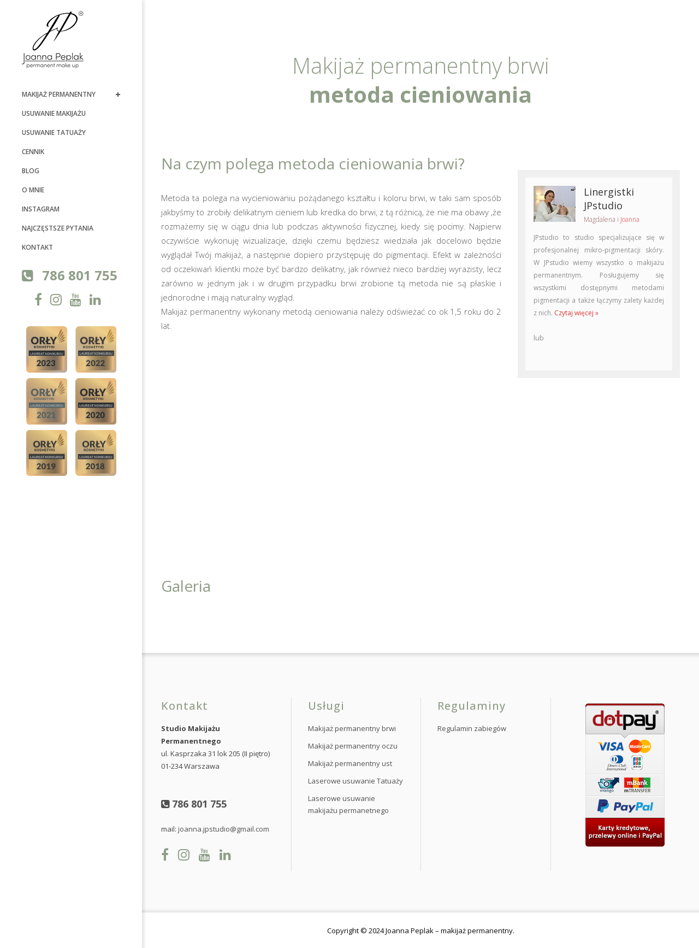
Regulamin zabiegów (471, 728)
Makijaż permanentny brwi (352, 728)
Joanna (629, 219)
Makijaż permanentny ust (350, 763)
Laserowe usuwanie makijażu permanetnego (348, 804)
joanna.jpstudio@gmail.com (223, 829)
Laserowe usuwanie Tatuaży (355, 781)
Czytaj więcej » (576, 312)
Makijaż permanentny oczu (353, 746)
